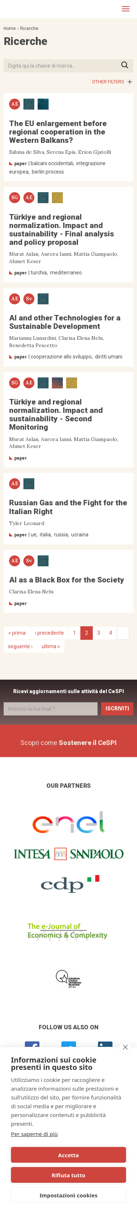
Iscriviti (117, 708)
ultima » (51, 646)
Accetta (68, 1155)
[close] (125, 1047)
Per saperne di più (34, 1133)
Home (10, 28)
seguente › (20, 646)
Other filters (108, 81)
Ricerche (29, 28)
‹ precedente (49, 633)
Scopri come (68, 742)
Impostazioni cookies (68, 1195)
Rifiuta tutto (68, 1175)
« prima (17, 633)
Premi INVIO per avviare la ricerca (127, 65)
